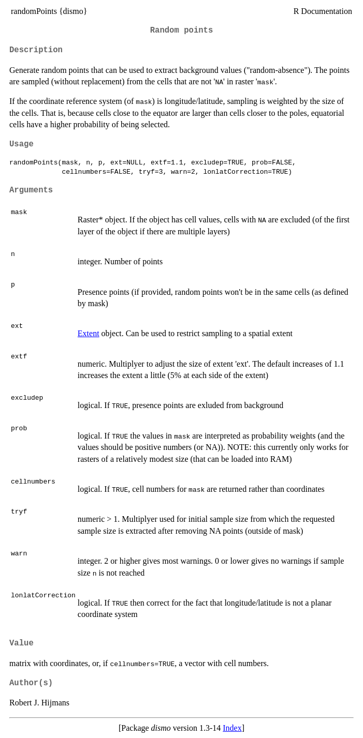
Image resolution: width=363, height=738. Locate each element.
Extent (88, 333)
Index (232, 728)
